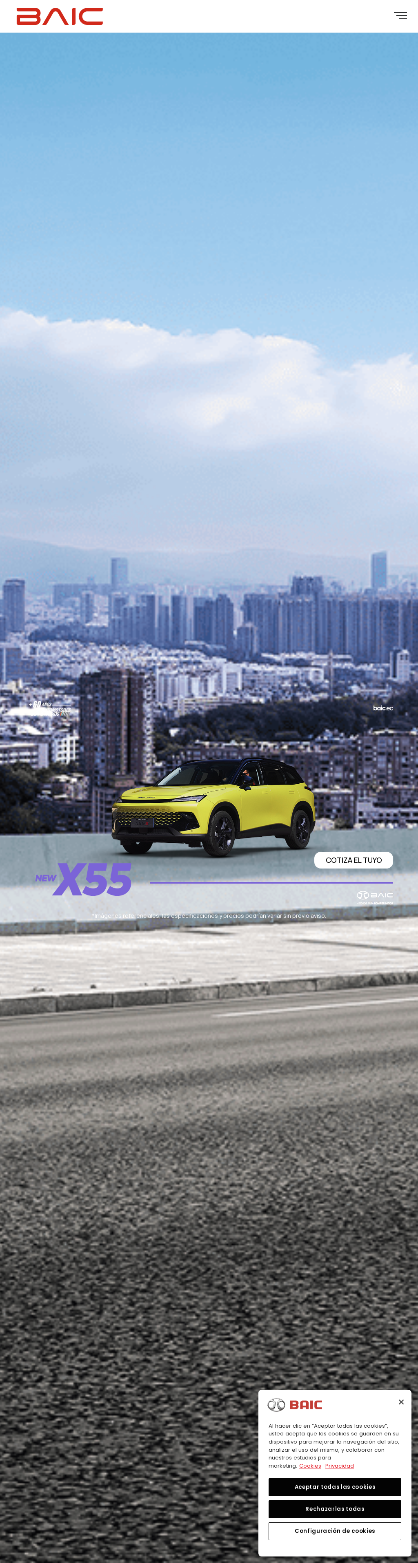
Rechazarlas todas (334, 1509)
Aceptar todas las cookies (335, 1487)
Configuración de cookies (335, 1531)
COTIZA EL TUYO (354, 860)
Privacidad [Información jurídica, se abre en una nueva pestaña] (339, 1466)
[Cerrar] (401, 1402)
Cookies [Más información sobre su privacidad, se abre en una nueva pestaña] (310, 1466)
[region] (334, 1473)
